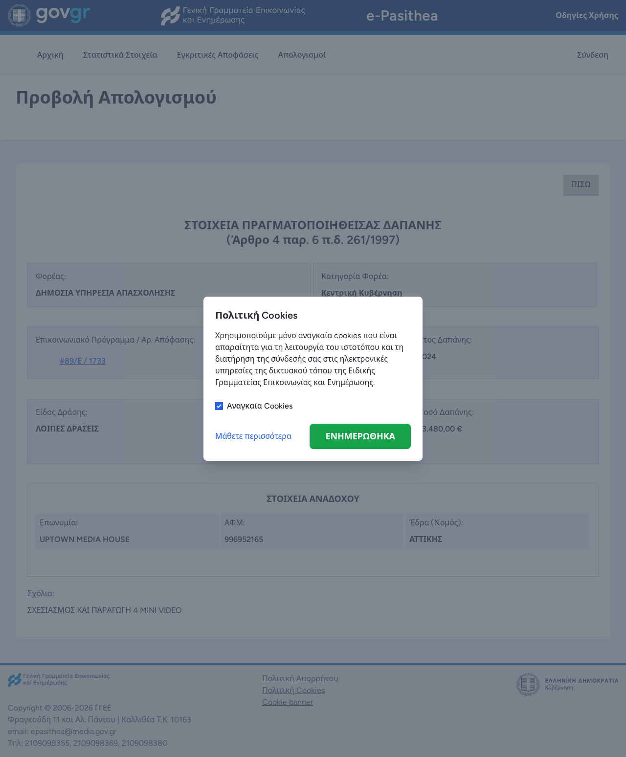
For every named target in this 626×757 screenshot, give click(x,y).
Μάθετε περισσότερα (253, 436)
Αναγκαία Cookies (259, 406)
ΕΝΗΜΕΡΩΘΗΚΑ (360, 436)
